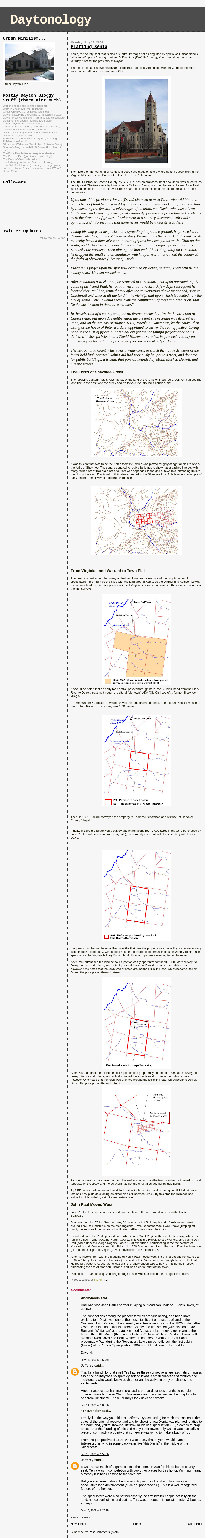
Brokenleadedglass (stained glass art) (25, 105)
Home (137, 1523)
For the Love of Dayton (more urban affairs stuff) (31, 126)
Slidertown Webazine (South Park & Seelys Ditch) (32, 144)
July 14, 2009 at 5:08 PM (95, 1405)
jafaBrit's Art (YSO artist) (17, 135)
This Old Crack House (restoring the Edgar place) (32, 165)
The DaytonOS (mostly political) (22, 159)
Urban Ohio (10, 170)
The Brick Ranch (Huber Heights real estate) (29, 153)
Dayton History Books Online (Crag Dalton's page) (32, 114)
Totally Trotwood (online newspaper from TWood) (32, 168)
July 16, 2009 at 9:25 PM (95, 1510)
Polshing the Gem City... (17, 141)
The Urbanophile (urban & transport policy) (28, 162)
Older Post (195, 1523)
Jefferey (87, 1365)
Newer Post (78, 1523)
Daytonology (50, 20)
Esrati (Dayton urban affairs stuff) (22, 123)
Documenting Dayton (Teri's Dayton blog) (27, 120)
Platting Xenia (89, 46)
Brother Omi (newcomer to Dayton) (23, 108)
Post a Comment (80, 1517)
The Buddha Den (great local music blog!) (27, 156)
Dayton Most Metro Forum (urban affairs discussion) (34, 117)
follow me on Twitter (52, 238)
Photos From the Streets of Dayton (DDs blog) (30, 138)
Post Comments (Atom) (104, 1532)
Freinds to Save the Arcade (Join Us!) (25, 129)
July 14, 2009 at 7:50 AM (95, 1359)
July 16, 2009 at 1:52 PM (95, 1454)
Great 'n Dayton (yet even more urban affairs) (30, 132)
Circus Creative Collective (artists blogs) (26, 111)
